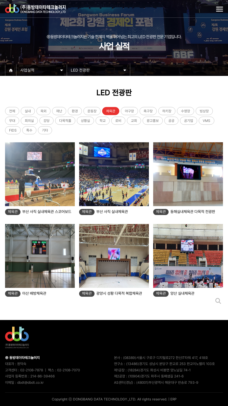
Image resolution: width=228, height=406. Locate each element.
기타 (45, 130)
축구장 (148, 111)
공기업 (188, 121)
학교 (103, 121)
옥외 (43, 111)
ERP (173, 399)
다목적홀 (65, 121)
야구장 (129, 111)
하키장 (166, 111)
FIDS (13, 130)
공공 (171, 121)
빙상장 (204, 111)
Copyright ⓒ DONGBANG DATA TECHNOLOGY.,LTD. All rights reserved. (109, 399)
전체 (12, 111)
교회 (134, 121)
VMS (206, 121)
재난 (59, 111)
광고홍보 (153, 121)
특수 (29, 130)
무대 (12, 121)
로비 (118, 121)
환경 (75, 111)
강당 (46, 121)
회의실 (29, 121)
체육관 (110, 111)
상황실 (85, 121)
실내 (28, 111)
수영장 (185, 111)
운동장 (92, 111)
